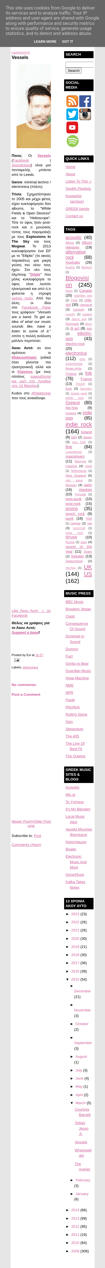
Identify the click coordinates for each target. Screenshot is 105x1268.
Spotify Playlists (78, 188)
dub (89, 328)
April (80, 1095)
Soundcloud (21, 165)
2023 (75, 914)
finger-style (73, 368)
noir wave (74, 480)
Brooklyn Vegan (78, 609)
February (83, 1180)
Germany (86, 388)
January (82, 1194)
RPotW (71, 537)
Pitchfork (73, 707)
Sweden (77, 556)
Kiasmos (24, 372)
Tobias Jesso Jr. (81, 1128)
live (69, 446)
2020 (75, 938)
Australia (73, 262)
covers (87, 314)
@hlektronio (41, 393)
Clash (70, 616)
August (81, 1056)
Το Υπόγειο (74, 802)
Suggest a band (25, 632)
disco (88, 323)
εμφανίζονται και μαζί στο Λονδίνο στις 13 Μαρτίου (31, 381)
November (82, 1010)
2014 (75, 1210)
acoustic (73, 237)
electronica (30, 667)
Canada (85, 290)
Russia (70, 542)
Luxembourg (74, 451)
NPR (69, 692)
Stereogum (74, 729)
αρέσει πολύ (21, 298)
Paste (70, 700)
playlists (85, 490)
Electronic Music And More (76, 861)
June (80, 1078)
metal (88, 466)
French (80, 383)
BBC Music (74, 602)
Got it (67, 41)
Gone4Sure (75, 874)
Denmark (72, 323)
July (79, 1070)
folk (88, 373)
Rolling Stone (76, 714)
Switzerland (74, 561)
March (81, 1103)
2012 (75, 1226)
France (86, 379)
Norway (71, 485)
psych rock (75, 514)
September (83, 1043)
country (70, 314)
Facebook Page (36, 307)
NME (70, 685)
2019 (75, 947)
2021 (75, 930)
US (88, 574)
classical (86, 304)
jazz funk (79, 442)
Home (31, 823)
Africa (70, 242)
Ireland (86, 432)
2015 (75, 979)
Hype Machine (77, 678)
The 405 (72, 736)
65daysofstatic (24, 357)
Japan (87, 437)
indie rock (79, 424)
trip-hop (70, 567)
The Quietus (75, 756)
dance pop (79, 319)
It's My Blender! (78, 809)
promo (72, 508)
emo (82, 359)
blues (69, 290)
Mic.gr (70, 794)
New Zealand (76, 475)
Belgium (86, 267)
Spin (69, 722)
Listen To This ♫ (79, 181)
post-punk (73, 499)
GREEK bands (77, 209)
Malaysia (80, 461)
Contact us (74, 216)
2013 (75, 1218)
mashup (71, 466)
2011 (75, 1234)
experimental (74, 363)
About (70, 174)
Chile (74, 300)
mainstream (75, 456)
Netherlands (79, 470)
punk (69, 518)
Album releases (79, 244)
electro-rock (75, 344)
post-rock (73, 503)
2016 (75, 971)
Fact (69, 656)
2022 (75, 922)
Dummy (72, 649)
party (88, 485)
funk (69, 388)
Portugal (80, 494)
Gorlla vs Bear (77, 663)
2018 (75, 955)
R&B (89, 518)
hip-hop (72, 408)
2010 (75, 1243)
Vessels (19, 57)
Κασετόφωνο (76, 842)
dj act (74, 328)
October (82, 1024)
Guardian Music (78, 671)
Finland (71, 373)
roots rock (74, 532)
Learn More (45, 41)
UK (88, 567)
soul (84, 542)
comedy (79, 309)
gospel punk (79, 393)
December (82, 991)
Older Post (42, 821)
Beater (71, 849)
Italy (74, 437)
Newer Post (20, 821)
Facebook (21, 160)
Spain (88, 551)
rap (89, 523)
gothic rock (74, 397)
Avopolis (72, 787)
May (79, 1086)
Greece (73, 402)
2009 (75, 1251)
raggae (75, 523)
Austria (70, 267)
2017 (75, 963)
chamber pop (83, 295)
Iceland (71, 413)
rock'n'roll (79, 528)
